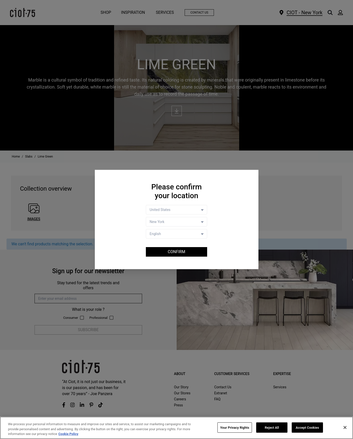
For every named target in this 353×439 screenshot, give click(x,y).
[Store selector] (176, 222)
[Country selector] (176, 209)
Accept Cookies (307, 427)
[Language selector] (176, 234)
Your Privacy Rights (234, 427)
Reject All (272, 427)
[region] (176, 428)
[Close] (344, 427)
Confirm (176, 251)
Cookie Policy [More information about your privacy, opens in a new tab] (68, 434)
